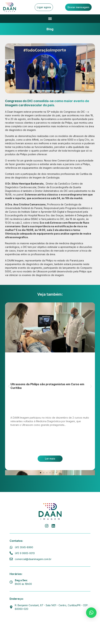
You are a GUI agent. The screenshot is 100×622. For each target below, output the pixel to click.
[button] (50, 19)
